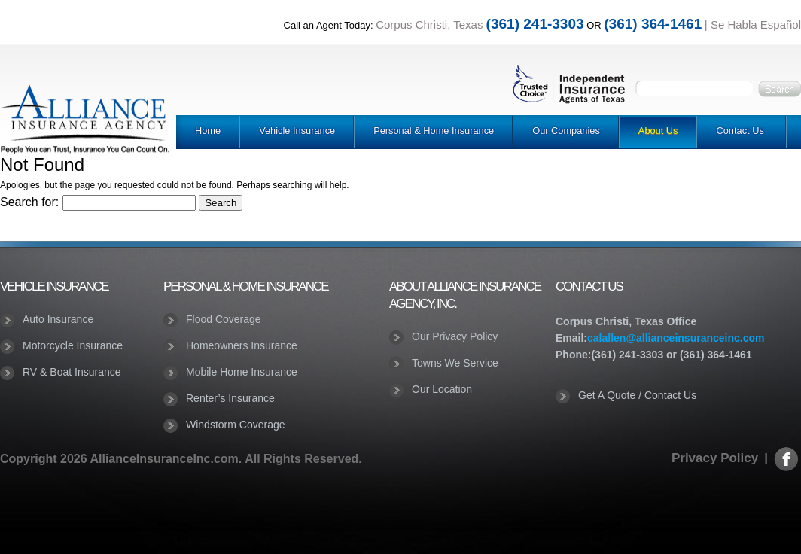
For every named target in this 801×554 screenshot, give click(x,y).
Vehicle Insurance (297, 130)
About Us (658, 130)
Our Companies (566, 130)
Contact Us (739, 130)
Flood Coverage (223, 319)
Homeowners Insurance (241, 345)
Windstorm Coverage (235, 425)
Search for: (29, 202)
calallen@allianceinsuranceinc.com (675, 338)
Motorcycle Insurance (73, 345)
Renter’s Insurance (230, 398)
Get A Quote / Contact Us (637, 395)
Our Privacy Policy (455, 336)
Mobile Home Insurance (241, 372)
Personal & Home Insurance (433, 130)
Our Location (442, 389)
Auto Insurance (58, 319)
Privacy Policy (715, 458)
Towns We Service (455, 363)
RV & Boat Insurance (71, 372)
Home (208, 130)
